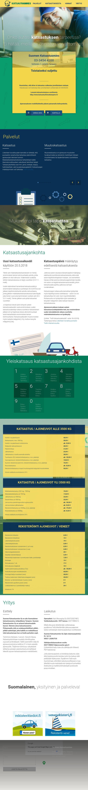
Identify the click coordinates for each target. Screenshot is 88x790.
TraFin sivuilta (28, 169)
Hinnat (68, 3)
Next (78, 182)
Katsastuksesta (53, 3)
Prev (72, 182)
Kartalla (52, 111)
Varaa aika (34, 111)
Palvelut (37, 3)
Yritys (79, 3)
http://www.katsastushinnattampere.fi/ (44, 94)
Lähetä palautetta (19, 769)
